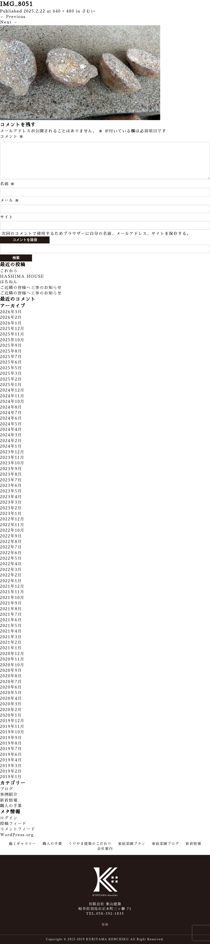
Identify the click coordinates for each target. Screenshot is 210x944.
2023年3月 (11, 502)
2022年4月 (11, 564)
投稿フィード (13, 824)
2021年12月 (12, 586)
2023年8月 (11, 474)
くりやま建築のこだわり (90, 843)
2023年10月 (12, 463)
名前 (7, 184)
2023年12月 (12, 452)
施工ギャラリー (22, 843)
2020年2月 (11, 710)
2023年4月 (11, 497)
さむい (88, 11)
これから (9, 271)
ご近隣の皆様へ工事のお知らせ (31, 288)
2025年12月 (12, 329)
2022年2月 (11, 575)
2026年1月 (11, 323)
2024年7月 (11, 413)
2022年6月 (11, 553)
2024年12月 (12, 390)
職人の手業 (11, 806)
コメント (12, 137)
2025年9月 (11, 346)
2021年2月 (11, 643)
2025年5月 (11, 368)
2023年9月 (11, 469)
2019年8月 (11, 743)
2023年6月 (11, 486)
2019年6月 (11, 755)
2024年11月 (12, 396)
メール (9, 200)
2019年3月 (11, 766)
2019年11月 (12, 727)
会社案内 (105, 848)
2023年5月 (11, 491)
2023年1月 (11, 514)
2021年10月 (12, 598)
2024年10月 (12, 402)
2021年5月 (11, 626)
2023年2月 (11, 508)
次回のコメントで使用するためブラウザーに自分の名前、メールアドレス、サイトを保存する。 (96, 234)
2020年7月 (11, 682)
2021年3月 (11, 637)
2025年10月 (12, 340)
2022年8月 (11, 542)
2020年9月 (11, 671)
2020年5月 (11, 693)
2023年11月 (12, 458)
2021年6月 (11, 620)
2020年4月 (11, 699)
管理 (105, 924)
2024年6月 (11, 418)
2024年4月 (11, 430)
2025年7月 (11, 357)
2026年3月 (11, 312)
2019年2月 (11, 771)
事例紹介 (9, 795)
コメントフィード (17, 829)
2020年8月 (11, 676)
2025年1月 (11, 385)
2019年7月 (11, 749)
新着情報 (9, 800)
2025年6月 (11, 362)
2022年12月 (12, 519)
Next (9, 22)
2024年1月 (11, 446)
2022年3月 (11, 570)
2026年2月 (11, 318)
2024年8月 (11, 407)
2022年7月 (11, 547)
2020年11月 (12, 659)
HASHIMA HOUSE (22, 276)
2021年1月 (11, 648)
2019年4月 (11, 760)
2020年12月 (12, 654)
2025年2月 (11, 379)
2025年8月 (11, 351)
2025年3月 (11, 374)
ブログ (6, 789)
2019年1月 (11, 777)
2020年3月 (11, 704)
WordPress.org (17, 835)
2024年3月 (11, 435)
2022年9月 (11, 536)
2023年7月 (11, 480)
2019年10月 (12, 732)
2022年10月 (12, 530)
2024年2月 (11, 441)
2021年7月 (11, 614)
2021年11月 (12, 592)
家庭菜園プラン (131, 843)
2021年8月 (11, 609)
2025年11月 (12, 334)
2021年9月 (11, 603)
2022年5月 (11, 558)
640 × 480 (63, 11)
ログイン (9, 818)
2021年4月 (11, 631)
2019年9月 (11, 738)
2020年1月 (11, 715)
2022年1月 (11, 581)
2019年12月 (12, 721)
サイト (6, 217)
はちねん (9, 282)
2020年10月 (12, 665)
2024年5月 (11, 424)
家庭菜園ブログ (165, 843)
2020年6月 (11, 687)
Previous (13, 17)
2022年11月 (12, 525)
